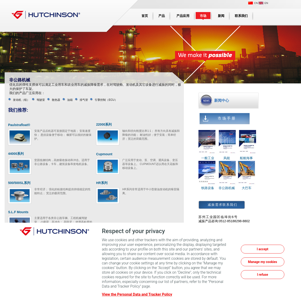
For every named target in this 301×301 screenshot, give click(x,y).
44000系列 (16, 153)
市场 (203, 16)
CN (256, 3)
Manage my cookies (262, 262)
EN (266, 3)
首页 (144, 16)
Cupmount (104, 154)
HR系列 (101, 183)
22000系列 (104, 124)
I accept (262, 249)
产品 (161, 16)
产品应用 (182, 16)
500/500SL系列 (19, 183)
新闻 (221, 16)
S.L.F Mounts (18, 212)
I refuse (262, 274)
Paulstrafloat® (19, 125)
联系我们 (241, 16)
